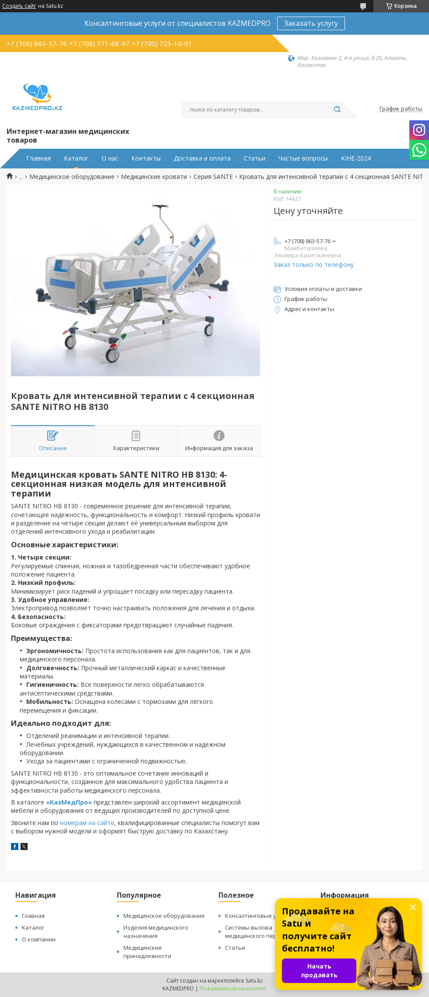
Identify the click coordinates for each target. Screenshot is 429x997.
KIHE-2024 (356, 158)
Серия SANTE (213, 177)
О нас (110, 158)
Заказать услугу (311, 23)
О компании (39, 939)
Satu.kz (254, 980)
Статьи (254, 158)
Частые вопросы (303, 158)
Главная (38, 158)
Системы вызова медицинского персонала (260, 932)
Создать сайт (19, 6)
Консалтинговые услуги (258, 916)
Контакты (146, 158)
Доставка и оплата (202, 158)
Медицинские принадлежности (147, 952)
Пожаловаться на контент (233, 988)
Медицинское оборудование (72, 177)
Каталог (76, 158)
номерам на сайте (87, 823)
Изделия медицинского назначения (155, 932)
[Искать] (337, 110)
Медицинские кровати (154, 177)
